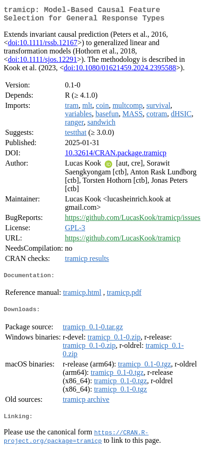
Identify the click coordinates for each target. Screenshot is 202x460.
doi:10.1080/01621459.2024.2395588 (120, 71)
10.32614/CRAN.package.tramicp (115, 156)
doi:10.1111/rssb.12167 (42, 46)
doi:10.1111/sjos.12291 (42, 63)
